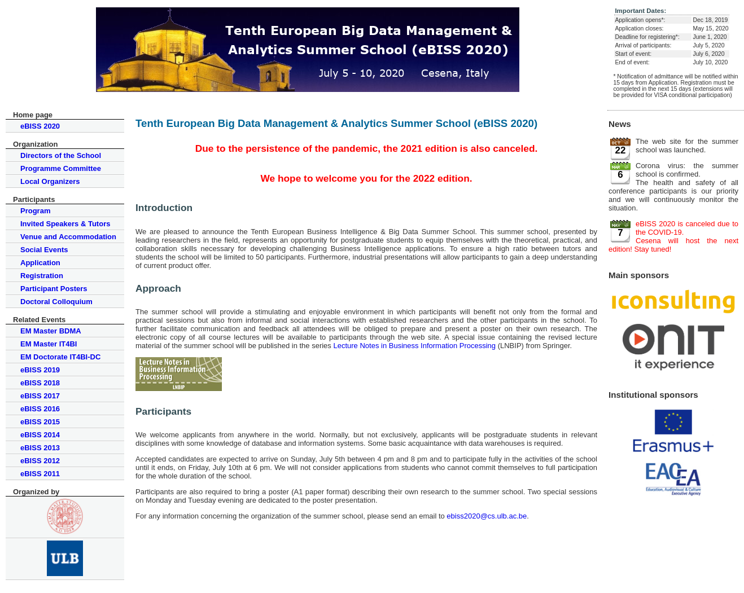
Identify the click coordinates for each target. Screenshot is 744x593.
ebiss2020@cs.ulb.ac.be (487, 516)
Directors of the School (60, 155)
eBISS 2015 (40, 422)
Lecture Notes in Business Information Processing (414, 345)
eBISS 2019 (40, 370)
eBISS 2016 (40, 409)
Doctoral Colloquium (56, 301)
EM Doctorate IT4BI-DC (60, 357)
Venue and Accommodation (68, 236)
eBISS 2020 (40, 126)
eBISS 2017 (40, 396)
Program (35, 211)
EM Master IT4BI (48, 344)
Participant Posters (53, 288)
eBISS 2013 (40, 447)
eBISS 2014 (40, 435)
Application (40, 262)
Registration (41, 275)
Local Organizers (50, 181)
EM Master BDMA (50, 331)
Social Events (44, 249)
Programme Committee (60, 168)
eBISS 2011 (40, 473)
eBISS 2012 (40, 460)
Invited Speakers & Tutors (65, 223)
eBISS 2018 (40, 383)
